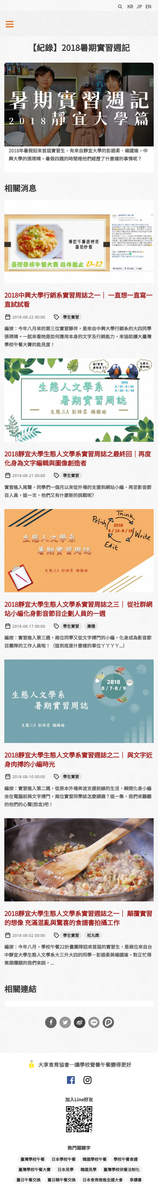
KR (130, 6)
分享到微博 (79, 1022)
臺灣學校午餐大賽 (34, 1169)
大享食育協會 (70, 1081)
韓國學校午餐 (94, 1159)
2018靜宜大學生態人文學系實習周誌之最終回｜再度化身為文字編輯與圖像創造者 (77, 458)
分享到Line (94, 1022)
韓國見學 (88, 1169)
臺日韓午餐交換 (61, 1180)
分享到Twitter (65, 1022)
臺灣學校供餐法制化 (121, 1169)
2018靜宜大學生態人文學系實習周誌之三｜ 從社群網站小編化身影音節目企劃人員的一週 (78, 608)
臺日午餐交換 (28, 1180)
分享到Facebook (51, 1022)
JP (139, 6)
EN (148, 6)
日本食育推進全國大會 (102, 1180)
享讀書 (136, 1180)
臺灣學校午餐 (32, 1159)
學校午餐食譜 (125, 1159)
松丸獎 (93, 935)
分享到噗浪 (108, 1022)
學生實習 (71, 317)
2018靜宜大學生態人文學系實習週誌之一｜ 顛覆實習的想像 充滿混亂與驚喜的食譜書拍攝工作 (78, 918)
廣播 (91, 626)
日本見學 (65, 1169)
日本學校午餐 (63, 1159)
